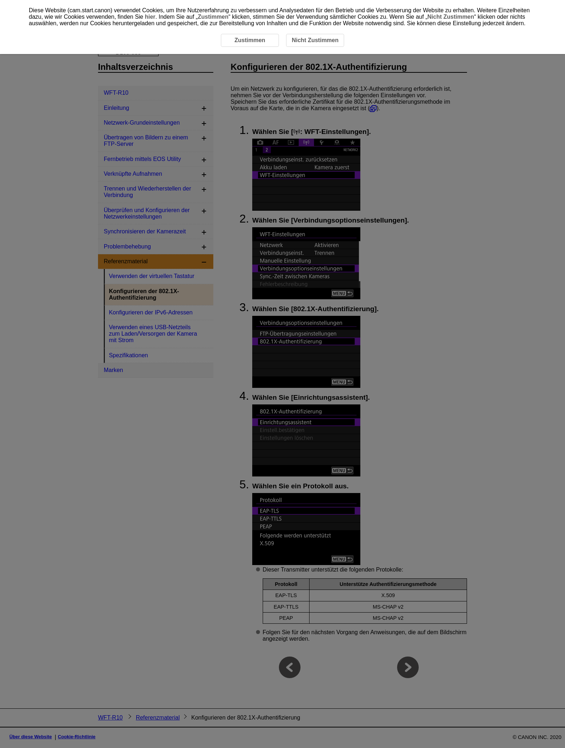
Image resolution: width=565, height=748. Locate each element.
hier (150, 17)
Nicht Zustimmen (450, 17)
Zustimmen (213, 17)
